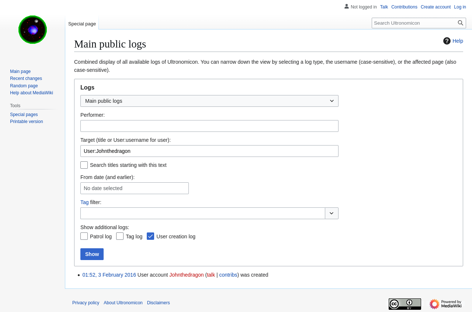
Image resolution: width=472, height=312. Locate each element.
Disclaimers (158, 302)
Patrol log (101, 236)
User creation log (175, 236)
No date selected (103, 188)
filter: (90, 202)
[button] (332, 213)
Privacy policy (85, 302)
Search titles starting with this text (128, 165)
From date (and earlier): (107, 177)
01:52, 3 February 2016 (109, 275)
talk (211, 275)
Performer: (92, 115)
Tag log (134, 236)
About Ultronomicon (123, 302)
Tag (84, 202)
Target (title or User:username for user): (125, 140)
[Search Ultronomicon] (419, 23)
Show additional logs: (104, 227)
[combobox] (209, 101)
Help (452, 41)
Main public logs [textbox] (103, 101)
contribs (228, 275)
